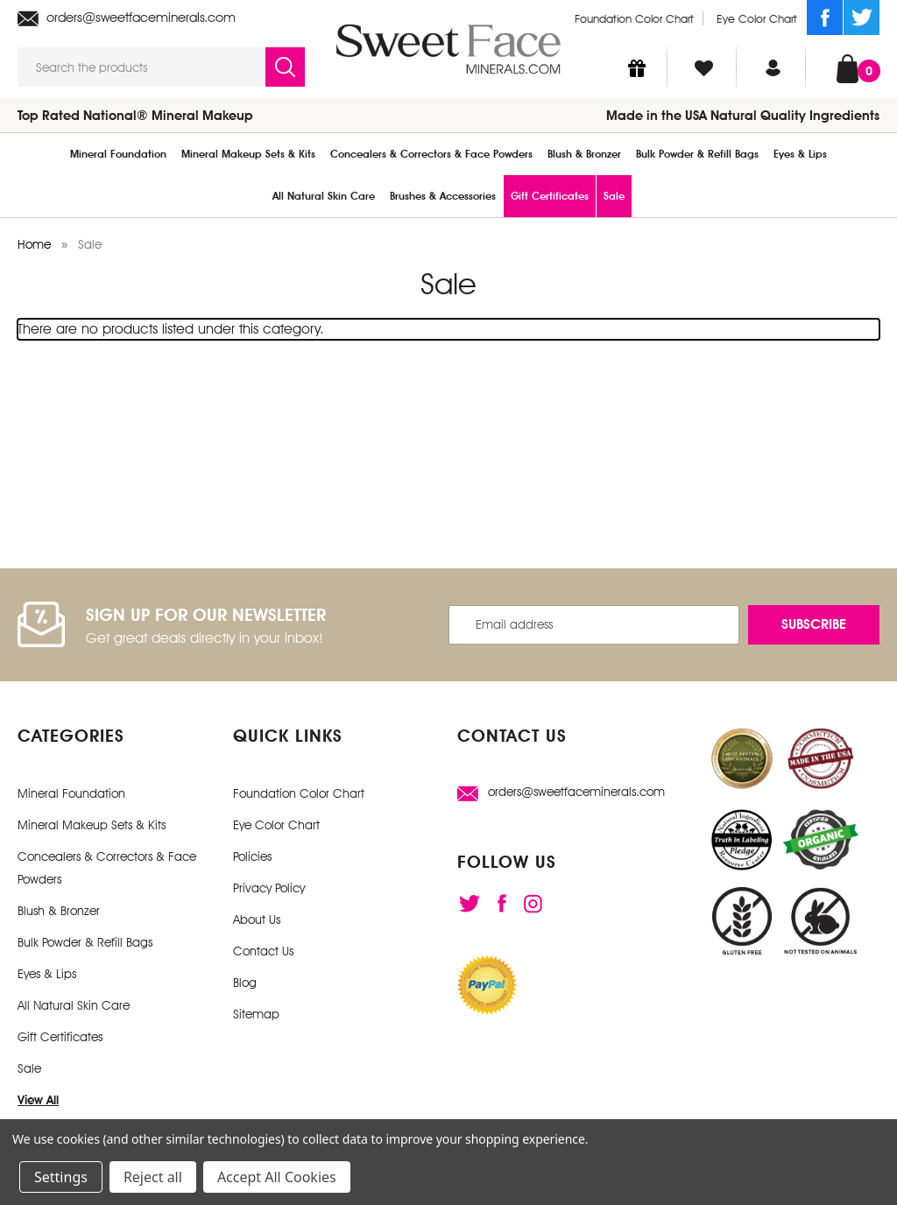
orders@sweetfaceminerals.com (127, 18)
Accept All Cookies (276, 1177)
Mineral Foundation (118, 154)
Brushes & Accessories (443, 196)
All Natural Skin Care (323, 196)
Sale (614, 196)
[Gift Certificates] (637, 67)
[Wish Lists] (704, 67)
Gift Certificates (550, 196)
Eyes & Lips (800, 154)
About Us (256, 920)
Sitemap (256, 1014)
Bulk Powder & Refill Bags (697, 154)
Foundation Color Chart (634, 18)
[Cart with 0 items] (847, 67)
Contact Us (263, 951)
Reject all (153, 1177)
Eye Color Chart (757, 18)
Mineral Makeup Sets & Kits (248, 154)
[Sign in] (773, 67)
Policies (252, 856)
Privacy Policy (269, 888)
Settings (61, 1177)
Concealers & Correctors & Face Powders (431, 154)
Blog (245, 983)
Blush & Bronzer (584, 154)
